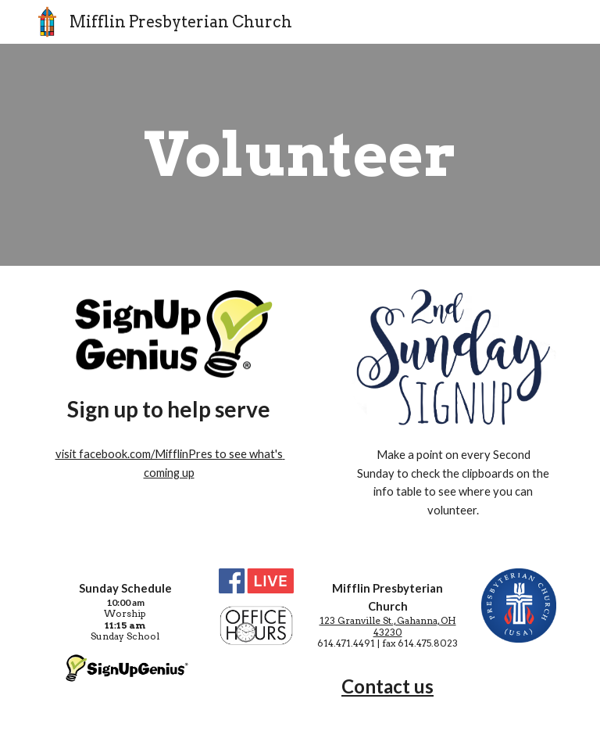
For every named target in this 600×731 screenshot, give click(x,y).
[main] (299, 154)
